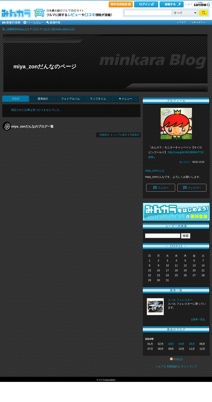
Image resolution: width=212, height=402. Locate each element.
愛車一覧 (198, 319)
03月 (171, 343)
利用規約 (172, 366)
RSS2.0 (178, 359)
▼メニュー (125, 98)
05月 (192, 343)
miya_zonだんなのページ (45, 66)
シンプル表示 (119, 134)
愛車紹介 (43, 98)
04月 (181, 343)
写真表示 (134, 134)
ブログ (35, 28)
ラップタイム (98, 98)
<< (167, 246)
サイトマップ (189, 366)
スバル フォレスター (180, 300)
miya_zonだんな (154, 170)
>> (186, 246)
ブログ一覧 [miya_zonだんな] (58, 28)
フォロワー (192, 187)
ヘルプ (188, 4)
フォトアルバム (70, 98)
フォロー (160, 187)
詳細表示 (104, 134)
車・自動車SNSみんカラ (15, 28)
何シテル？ (185, 162)
